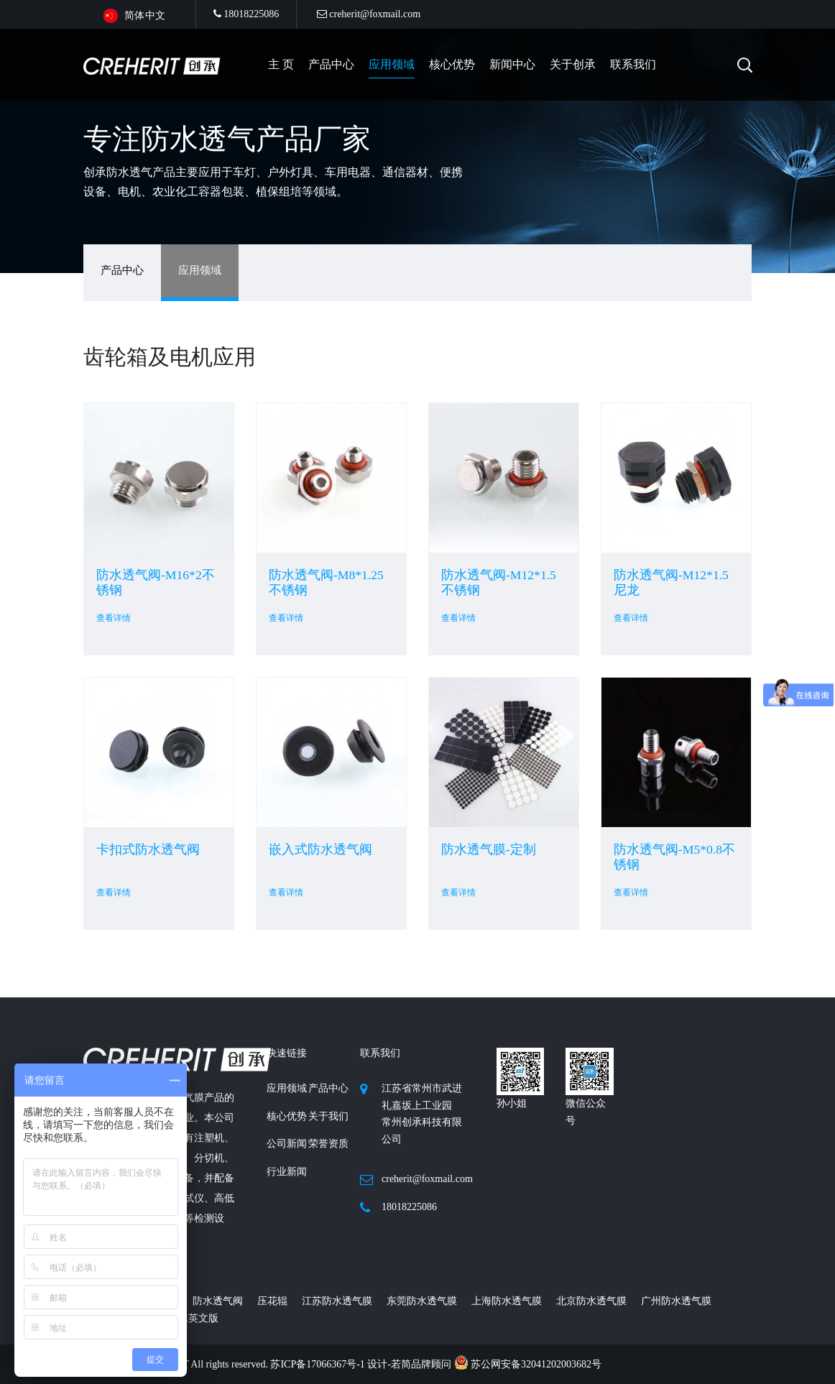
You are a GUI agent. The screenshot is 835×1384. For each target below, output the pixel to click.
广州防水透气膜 (676, 1301)
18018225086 (246, 14)
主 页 (281, 64)
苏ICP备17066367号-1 (318, 1364)
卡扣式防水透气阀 (148, 849)
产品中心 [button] (331, 64)
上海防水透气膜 (506, 1301)
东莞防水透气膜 (422, 1301)
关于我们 (328, 1116)
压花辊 (272, 1301)
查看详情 (113, 618)
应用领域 (392, 64)
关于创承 (573, 64)
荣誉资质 (328, 1143)
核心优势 (452, 64)
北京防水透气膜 (591, 1301)
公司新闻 (287, 1143)
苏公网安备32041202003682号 (528, 1364)
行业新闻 (287, 1171)
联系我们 (633, 64)
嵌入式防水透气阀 (320, 849)
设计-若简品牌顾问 (410, 1364)
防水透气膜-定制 (488, 849)
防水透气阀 (218, 1301)
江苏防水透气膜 (337, 1301)
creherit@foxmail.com (368, 14)
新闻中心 (512, 64)
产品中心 (122, 270)
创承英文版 (193, 1318)
